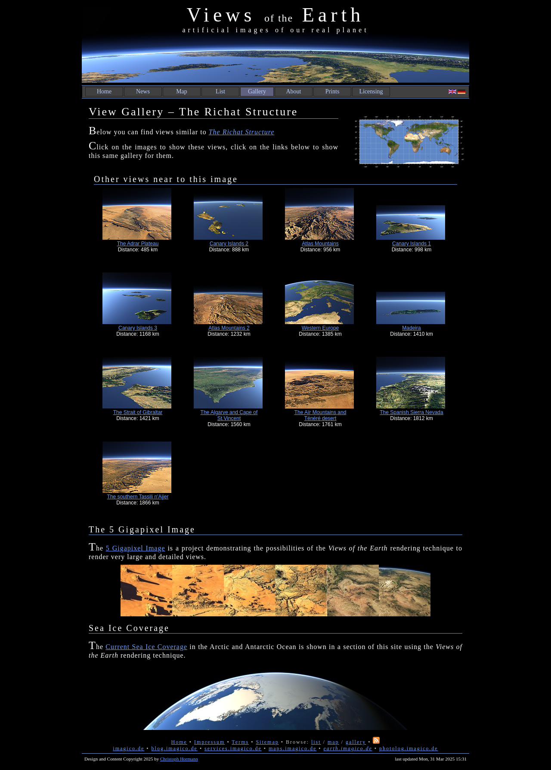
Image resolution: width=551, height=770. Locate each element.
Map (181, 91)
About (293, 91)
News (143, 91)
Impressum (209, 742)
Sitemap (267, 742)
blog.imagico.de (175, 748)
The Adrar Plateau (138, 244)
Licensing (371, 91)
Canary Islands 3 (137, 328)
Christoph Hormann (179, 758)
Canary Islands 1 (411, 244)
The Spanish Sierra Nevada (411, 412)
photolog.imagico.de (408, 748)
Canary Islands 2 (229, 244)
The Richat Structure (242, 132)
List (220, 91)
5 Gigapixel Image (135, 548)
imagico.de (128, 748)
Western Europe (320, 328)
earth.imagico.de (347, 748)
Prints (332, 91)
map (333, 742)
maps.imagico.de (292, 748)
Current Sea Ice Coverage (146, 646)
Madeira (411, 328)
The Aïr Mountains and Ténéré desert (320, 415)
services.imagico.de (233, 748)
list (316, 742)
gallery (356, 742)
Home (104, 91)
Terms (240, 742)
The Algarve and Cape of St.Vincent (229, 415)
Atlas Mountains (320, 244)
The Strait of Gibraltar (138, 412)
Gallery (257, 91)
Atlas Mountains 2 (228, 328)
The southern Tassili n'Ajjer (138, 497)
